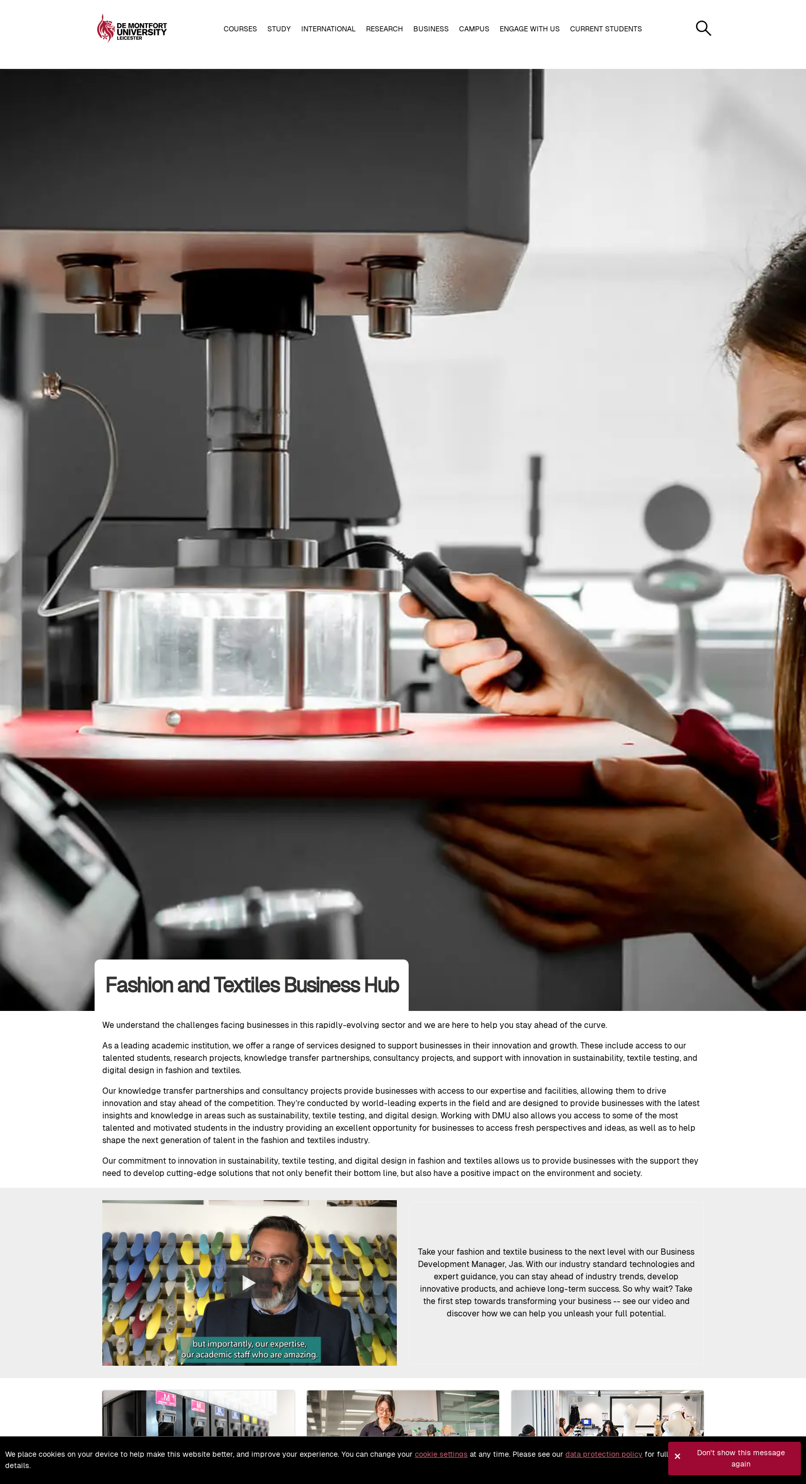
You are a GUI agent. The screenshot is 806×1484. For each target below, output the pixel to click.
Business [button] (431, 29)
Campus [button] (474, 29)
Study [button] (279, 29)
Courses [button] (240, 29)
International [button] (328, 29)
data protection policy (604, 1454)
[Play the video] (249, 1283)
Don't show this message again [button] (741, 1458)
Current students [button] (606, 29)
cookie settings (441, 1454)
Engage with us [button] (530, 29)
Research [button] (384, 29)
